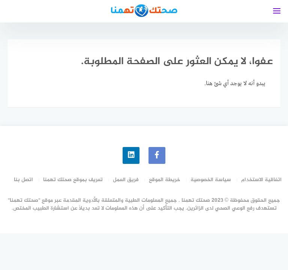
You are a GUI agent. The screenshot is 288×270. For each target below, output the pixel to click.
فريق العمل (126, 180)
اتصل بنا (23, 180)
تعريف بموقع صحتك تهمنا (73, 180)
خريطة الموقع (164, 180)
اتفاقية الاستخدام (261, 180)
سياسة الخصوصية (210, 180)
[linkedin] (131, 155)
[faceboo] (156, 155)
